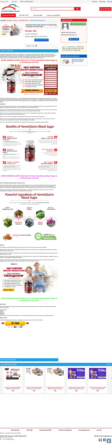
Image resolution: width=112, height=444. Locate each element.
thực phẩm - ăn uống (11, 20)
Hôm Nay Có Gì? (24, 15)
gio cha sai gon (17, 433)
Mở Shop (94, 1)
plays (21, 113)
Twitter (33, 45)
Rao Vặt (14, 1)
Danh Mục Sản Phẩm (8, 15)
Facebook (104, 439)
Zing (36, 45)
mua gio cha (8, 433)
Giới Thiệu (29, 430)
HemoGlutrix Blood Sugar (13, 247)
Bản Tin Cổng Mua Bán (26, 1)
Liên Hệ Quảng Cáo (84, 430)
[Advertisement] (29, 342)
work (18, 185)
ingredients (35, 106)
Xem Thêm (108, 364)
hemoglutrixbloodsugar (69, 32)
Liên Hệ (99, 430)
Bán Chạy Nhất (38, 15)
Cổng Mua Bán (4, 1)
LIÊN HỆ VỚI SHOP (41, 40)
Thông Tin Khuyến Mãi (53, 15)
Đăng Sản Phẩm (105, 9)
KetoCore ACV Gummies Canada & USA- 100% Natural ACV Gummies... (98, 389)
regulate (23, 122)
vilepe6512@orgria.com (70, 35)
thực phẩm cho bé (23, 20)
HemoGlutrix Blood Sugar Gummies (21, 100)
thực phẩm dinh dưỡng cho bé (37, 20)
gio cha (2, 433)
